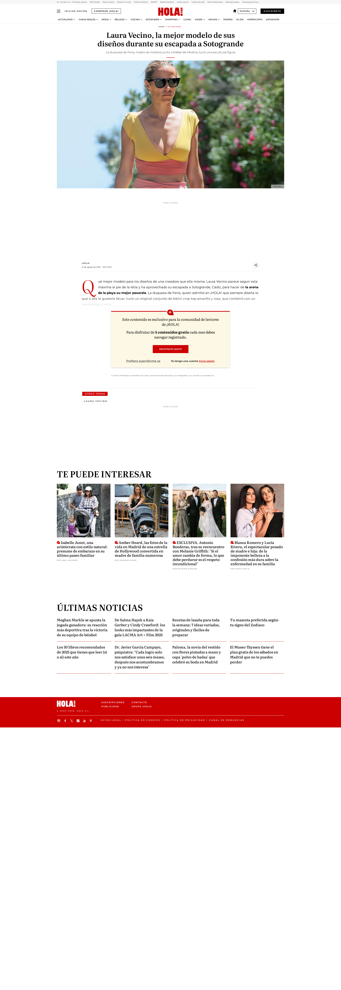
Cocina (135, 19)
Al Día (240, 19)
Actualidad (65, 19)
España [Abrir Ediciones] (247, 11)
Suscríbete (272, 11)
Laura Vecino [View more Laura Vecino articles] (95, 401)
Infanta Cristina (141, 2)
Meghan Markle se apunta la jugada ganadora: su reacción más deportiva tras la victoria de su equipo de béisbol (82, 627)
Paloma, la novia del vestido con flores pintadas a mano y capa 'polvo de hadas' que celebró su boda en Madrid (196, 654)
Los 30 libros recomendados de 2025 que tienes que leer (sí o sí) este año (82, 651)
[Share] (256, 265)
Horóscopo (254, 19)
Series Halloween (215, 2)
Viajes (198, 19)
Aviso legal (111, 720)
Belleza (120, 19)
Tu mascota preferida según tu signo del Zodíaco (254, 622)
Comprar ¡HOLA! (106, 11)
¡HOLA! (86, 263)
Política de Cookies (142, 720)
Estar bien (152, 19)
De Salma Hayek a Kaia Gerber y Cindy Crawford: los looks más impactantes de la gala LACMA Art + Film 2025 (140, 627)
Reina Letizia (108, 2)
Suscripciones (113, 702)
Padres (228, 19)
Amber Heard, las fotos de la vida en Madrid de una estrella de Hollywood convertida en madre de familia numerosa (141, 548)
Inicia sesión (207, 361)
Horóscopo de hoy (250, 2)
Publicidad (110, 706)
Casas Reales (87, 19)
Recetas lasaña (232, 2)
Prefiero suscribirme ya (143, 361)
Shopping (171, 19)
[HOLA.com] (170, 12)
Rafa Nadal (95, 2)
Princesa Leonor (79, 2)
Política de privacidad (184, 720)
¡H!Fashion (272, 19)
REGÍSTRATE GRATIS (170, 349)
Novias (213, 19)
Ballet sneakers (167, 2)
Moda (105, 19)
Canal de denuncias (226, 720)
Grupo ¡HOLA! (142, 706)
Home (162, 27)
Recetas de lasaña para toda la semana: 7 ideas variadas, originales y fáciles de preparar (196, 627)
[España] (235, 11)
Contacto (139, 702)
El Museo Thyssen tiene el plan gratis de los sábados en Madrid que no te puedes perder (254, 654)
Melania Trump (124, 2)
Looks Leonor (183, 2)
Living (187, 19)
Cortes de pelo (198, 2)
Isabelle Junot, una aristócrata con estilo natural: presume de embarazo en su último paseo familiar (82, 548)
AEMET (154, 2)
